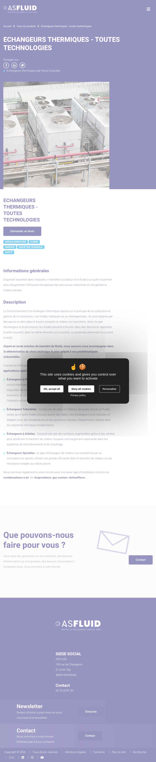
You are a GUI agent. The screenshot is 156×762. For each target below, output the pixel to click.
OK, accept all (52, 389)
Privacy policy (78, 395)
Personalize (109, 389)
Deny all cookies (81, 389)
